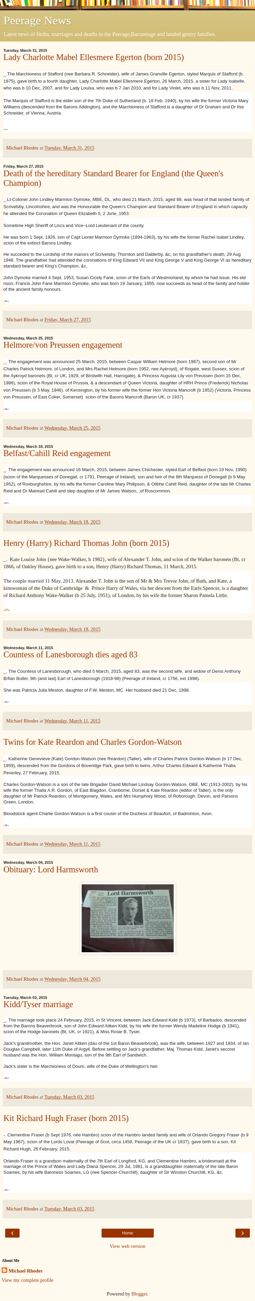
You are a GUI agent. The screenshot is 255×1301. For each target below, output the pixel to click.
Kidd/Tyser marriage (38, 1004)
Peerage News (37, 20)
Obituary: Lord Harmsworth (50, 869)
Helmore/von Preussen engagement (63, 344)
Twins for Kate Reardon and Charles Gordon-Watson (92, 742)
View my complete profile (28, 1280)
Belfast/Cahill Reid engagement (57, 453)
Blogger (139, 1294)
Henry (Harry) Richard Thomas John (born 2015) (86, 543)
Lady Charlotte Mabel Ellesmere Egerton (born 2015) (93, 57)
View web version (128, 1246)
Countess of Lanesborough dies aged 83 (70, 654)
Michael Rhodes (26, 1271)
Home (127, 1233)
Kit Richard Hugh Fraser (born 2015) (66, 1118)
